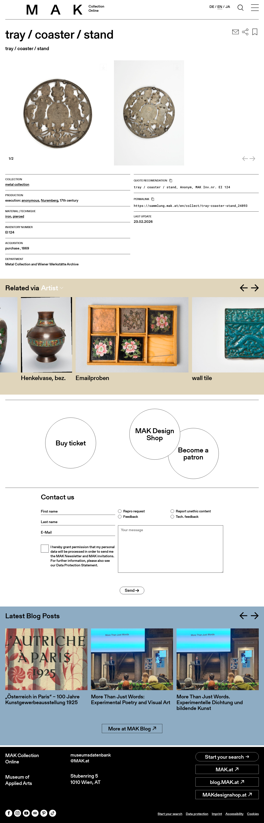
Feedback (130, 516)
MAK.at (227, 769)
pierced (18, 216)
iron (8, 216)
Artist (49, 287)
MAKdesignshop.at (227, 794)
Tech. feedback (187, 516)
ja (227, 6)
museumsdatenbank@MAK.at (92, 758)
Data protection (193, 813)
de (211, 6)
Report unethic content (193, 511)
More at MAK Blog (132, 730)
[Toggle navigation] (255, 8)
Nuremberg (49, 200)
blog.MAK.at (227, 782)
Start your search (227, 756)
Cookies (252, 813)
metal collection (17, 184)
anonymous (30, 200)
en (219, 6)
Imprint (214, 813)
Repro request (134, 511)
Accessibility (233, 813)
